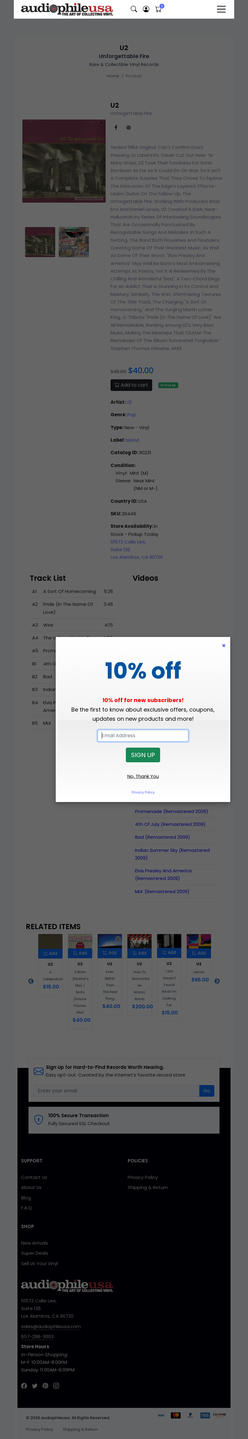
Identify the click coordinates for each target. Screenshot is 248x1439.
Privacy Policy (143, 792)
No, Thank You (143, 776)
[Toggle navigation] (221, 9)
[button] (134, 9)
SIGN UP (143, 755)
